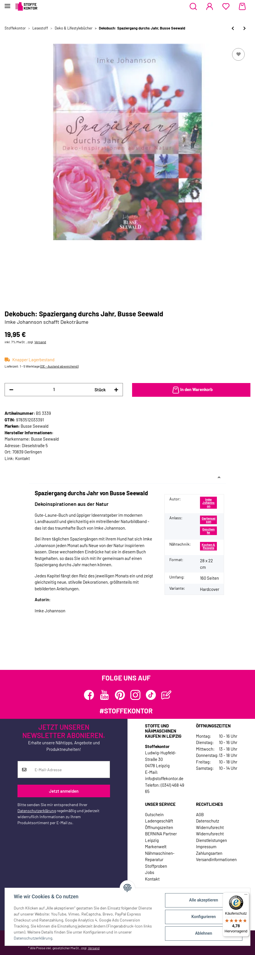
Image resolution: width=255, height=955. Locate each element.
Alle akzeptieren (203, 900)
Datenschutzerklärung (36, 810)
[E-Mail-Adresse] (70, 769)
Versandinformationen (216, 859)
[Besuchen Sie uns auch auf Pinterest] (120, 695)
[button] (193, 7)
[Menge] (54, 389)
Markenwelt (155, 846)
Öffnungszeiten (159, 827)
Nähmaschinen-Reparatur (159, 856)
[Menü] (245, 895)
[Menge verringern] (11, 389)
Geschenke (208, 530)
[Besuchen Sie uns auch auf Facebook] (89, 695)
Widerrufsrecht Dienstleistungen (211, 837)
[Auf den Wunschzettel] (238, 54)
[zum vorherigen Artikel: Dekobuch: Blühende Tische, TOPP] (233, 28)
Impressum (206, 846)
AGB (200, 814)
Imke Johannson (208, 503)
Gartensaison (208, 519)
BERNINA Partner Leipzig (161, 837)
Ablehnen (203, 933)
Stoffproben (156, 866)
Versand (40, 342)
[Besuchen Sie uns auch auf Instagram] (135, 695)
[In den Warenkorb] (191, 390)
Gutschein (154, 814)
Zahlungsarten (209, 853)
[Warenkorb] (242, 7)
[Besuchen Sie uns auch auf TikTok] (151, 695)
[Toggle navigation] (7, 3)
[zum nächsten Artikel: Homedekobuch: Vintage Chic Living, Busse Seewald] (244, 28)
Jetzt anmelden (64, 791)
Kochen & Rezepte (208, 546)
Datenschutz (207, 820)
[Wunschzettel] (226, 7)
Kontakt (22, 458)
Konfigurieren (203, 916)
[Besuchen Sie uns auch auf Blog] (166, 695)
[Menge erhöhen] (116, 389)
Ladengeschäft (159, 820)
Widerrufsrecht (210, 827)
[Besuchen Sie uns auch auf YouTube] (104, 695)
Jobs (149, 872)
